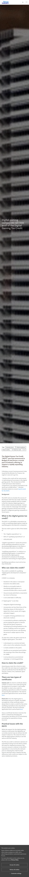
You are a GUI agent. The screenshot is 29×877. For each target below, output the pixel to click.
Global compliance (21, 447)
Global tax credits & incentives (20, 450)
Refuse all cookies (14, 869)
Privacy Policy (14, 860)
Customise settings (15, 873)
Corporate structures (10, 447)
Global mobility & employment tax (10, 450)
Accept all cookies (14, 865)
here (2, 695)
